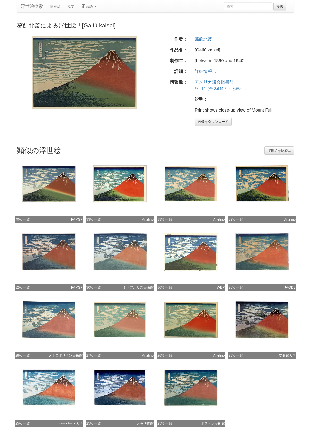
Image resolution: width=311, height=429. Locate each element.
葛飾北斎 (203, 39)
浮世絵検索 (32, 6)
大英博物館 (145, 423)
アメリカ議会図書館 (214, 82)
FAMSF (77, 219)
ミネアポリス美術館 (138, 287)
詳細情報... (205, 71)
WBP (221, 287)
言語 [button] (89, 6)
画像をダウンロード (213, 122)
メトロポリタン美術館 (66, 355)
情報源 (55, 6)
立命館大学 (287, 355)
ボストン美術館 (213, 423)
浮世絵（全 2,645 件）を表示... (220, 88)
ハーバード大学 (71, 423)
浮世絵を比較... (279, 151)
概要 (71, 6)
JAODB (290, 287)
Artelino (148, 219)
